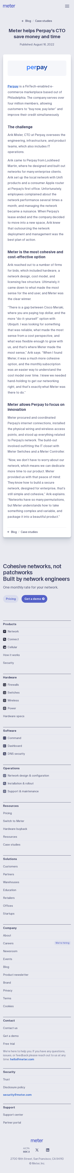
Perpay (13, 86)
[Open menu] (67, 6)
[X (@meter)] (37, 1150)
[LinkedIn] (47, 1150)
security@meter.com (17, 1095)
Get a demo (34, 599)
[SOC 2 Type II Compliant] (26, 1150)
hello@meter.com (22, 1059)
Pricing (11, 599)
